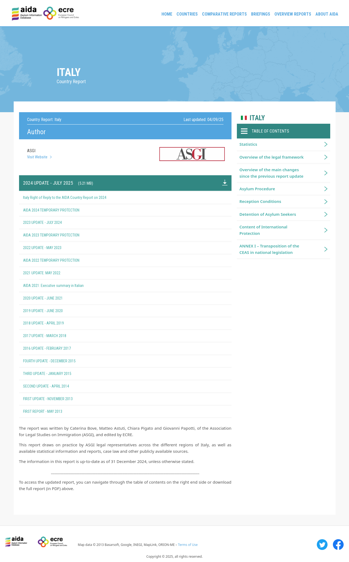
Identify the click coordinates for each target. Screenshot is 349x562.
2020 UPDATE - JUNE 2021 (51, 298)
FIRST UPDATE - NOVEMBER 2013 (56, 399)
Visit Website (37, 157)
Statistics (248, 144)
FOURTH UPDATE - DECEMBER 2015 (58, 361)
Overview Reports (292, 14)
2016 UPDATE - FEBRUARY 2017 (56, 348)
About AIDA (326, 14)
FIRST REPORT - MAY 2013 (51, 411)
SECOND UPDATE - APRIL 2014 (55, 386)
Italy (257, 118)
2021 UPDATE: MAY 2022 (50, 273)
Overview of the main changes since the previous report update (272, 172)
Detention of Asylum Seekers (268, 214)
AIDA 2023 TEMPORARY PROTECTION (60, 235)
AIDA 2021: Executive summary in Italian (62, 285)
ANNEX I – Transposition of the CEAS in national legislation (269, 249)
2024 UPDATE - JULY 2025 (58, 183)
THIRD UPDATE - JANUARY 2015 (56, 373)
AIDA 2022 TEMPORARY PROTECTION (60, 260)
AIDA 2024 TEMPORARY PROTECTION (60, 210)
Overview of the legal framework (272, 157)
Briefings (260, 14)
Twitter (322, 544)
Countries (187, 14)
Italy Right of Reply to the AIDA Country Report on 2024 (73, 197)
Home (166, 14)
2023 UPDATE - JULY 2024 (51, 222)
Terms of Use (187, 544)
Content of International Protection (264, 230)
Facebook (338, 544)
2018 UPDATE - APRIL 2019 (52, 323)
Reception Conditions (260, 201)
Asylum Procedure (257, 188)
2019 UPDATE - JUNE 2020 (51, 311)
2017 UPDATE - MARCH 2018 (53, 336)
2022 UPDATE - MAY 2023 (51, 248)
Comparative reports (224, 14)
